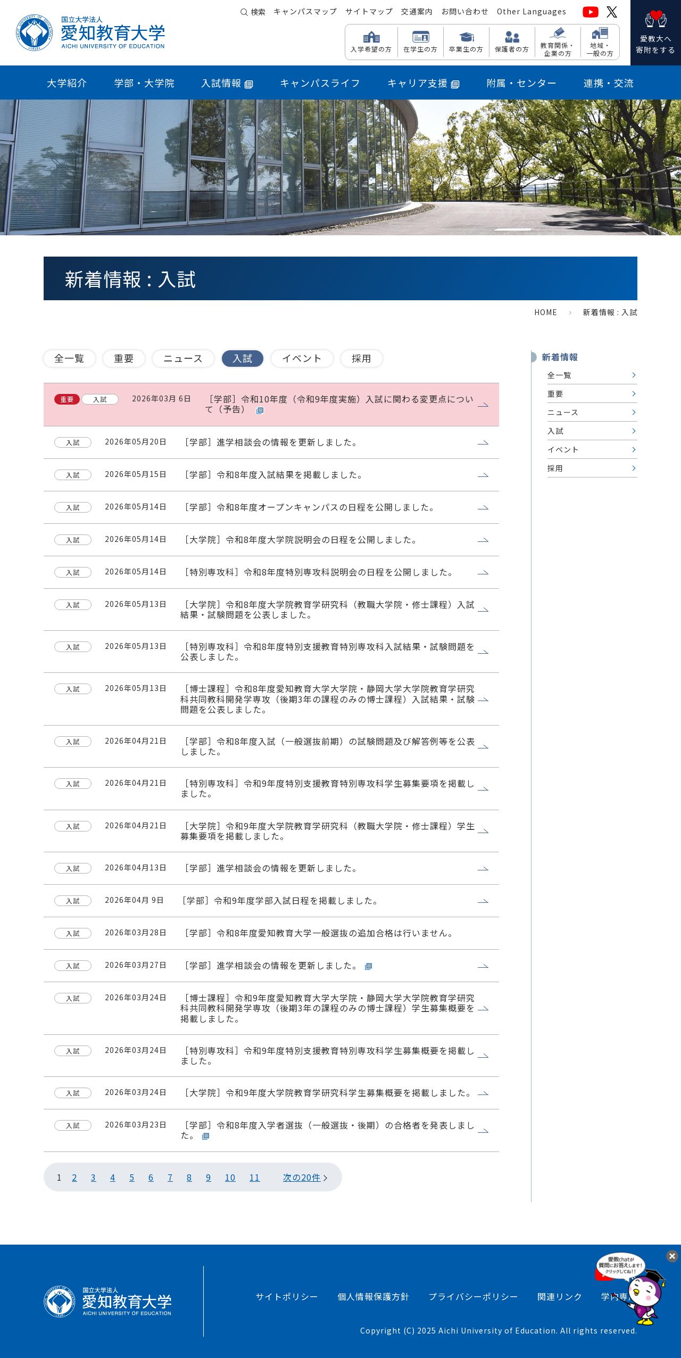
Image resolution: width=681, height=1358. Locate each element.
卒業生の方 (466, 48)
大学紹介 (67, 82)
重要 (124, 358)
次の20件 (302, 1177)
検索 (258, 11)
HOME (546, 312)
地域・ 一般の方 (600, 48)
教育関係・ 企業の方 (558, 48)
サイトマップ (369, 11)
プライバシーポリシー (473, 1296)
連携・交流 (609, 82)
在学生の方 (420, 48)
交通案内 (417, 11)
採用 (362, 358)
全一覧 (69, 358)
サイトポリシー (287, 1296)
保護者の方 (512, 48)
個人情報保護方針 (373, 1296)
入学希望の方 (371, 48)
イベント (302, 358)
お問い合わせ (465, 11)
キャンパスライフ (320, 82)
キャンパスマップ (305, 11)
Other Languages (532, 11)
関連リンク (560, 1296)
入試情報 (227, 82)
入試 (242, 358)
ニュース (183, 358)
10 (230, 1177)
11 (255, 1177)
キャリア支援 (423, 82)
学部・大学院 (144, 82)
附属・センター (521, 82)
